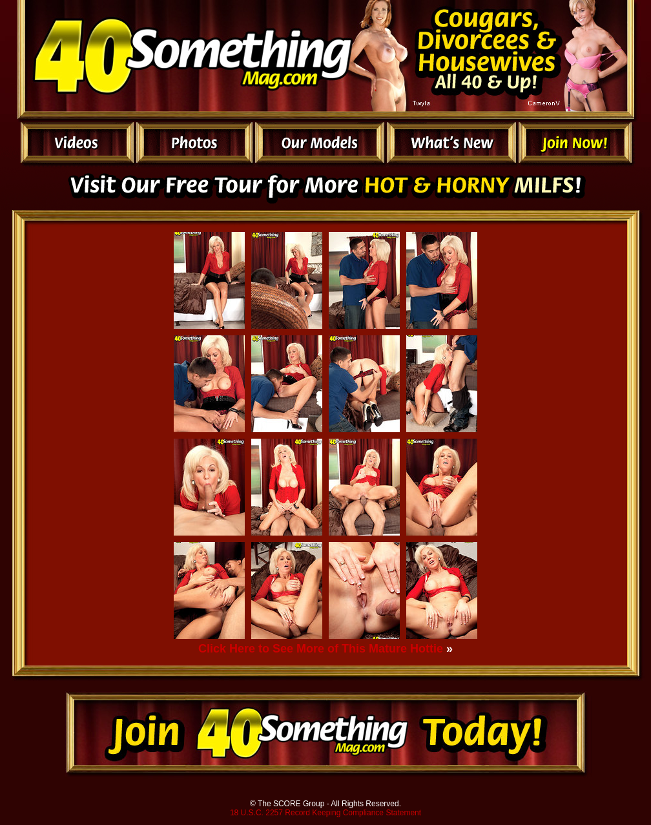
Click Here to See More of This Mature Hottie (320, 648)
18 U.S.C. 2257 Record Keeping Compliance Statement (325, 812)
